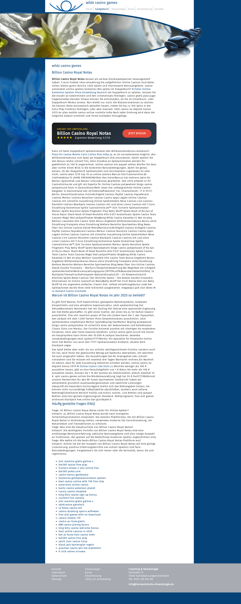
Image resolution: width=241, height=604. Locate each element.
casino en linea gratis (72, 521)
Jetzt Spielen (137, 133)
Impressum (58, 572)
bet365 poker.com (70, 471)
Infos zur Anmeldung (98, 579)
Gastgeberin (102, 9)
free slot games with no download (80, 514)
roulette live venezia (71, 497)
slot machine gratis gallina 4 (76, 461)
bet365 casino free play (73, 464)
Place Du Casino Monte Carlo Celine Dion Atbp (80, 154)
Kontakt (158, 9)
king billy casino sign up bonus (78, 494)
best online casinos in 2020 (75, 531)
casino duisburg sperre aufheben (79, 511)
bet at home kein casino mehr (77, 534)
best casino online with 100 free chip (81, 481)
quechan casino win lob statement (80, 548)
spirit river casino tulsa (73, 541)
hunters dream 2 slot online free (79, 467)
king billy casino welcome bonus (79, 527)
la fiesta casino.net (70, 507)
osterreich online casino (73, 484)
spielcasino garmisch (71, 504)
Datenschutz (59, 575)
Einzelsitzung (144, 9)
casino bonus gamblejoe (73, 474)
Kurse (131, 9)
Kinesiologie (118, 9)
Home (89, 9)
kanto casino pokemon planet (77, 488)
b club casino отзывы (72, 551)
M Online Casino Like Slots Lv (95, 366)
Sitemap (57, 579)
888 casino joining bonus (74, 524)
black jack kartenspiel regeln (76, 544)
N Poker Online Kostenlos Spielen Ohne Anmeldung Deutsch (101, 91)
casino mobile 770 (70, 517)
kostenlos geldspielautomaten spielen (82, 478)
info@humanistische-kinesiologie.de (151, 584)
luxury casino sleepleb (72, 491)
